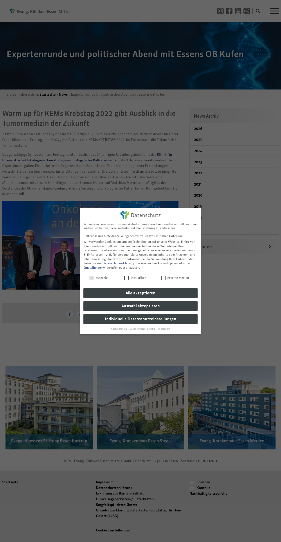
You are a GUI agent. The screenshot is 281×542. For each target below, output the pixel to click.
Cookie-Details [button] (119, 325)
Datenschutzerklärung (118, 260)
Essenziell (99, 275)
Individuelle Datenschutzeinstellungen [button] (140, 316)
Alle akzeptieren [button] (140, 290)
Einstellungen (93, 264)
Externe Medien (175, 275)
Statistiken (135, 275)
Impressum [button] (163, 325)
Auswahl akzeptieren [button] (140, 303)
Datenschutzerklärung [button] (142, 325)
